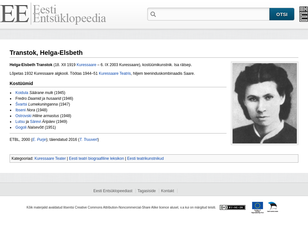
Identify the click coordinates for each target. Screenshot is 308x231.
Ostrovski (23, 116)
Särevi (35, 121)
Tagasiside (147, 191)
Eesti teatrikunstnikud (145, 158)
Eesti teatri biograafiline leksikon (96, 158)
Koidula (21, 92)
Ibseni (20, 110)
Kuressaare (86, 65)
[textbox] (213, 14)
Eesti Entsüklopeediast (112, 191)
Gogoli (21, 127)
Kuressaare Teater (50, 158)
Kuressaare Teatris (115, 73)
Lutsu (20, 121)
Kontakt (167, 191)
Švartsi (21, 104)
